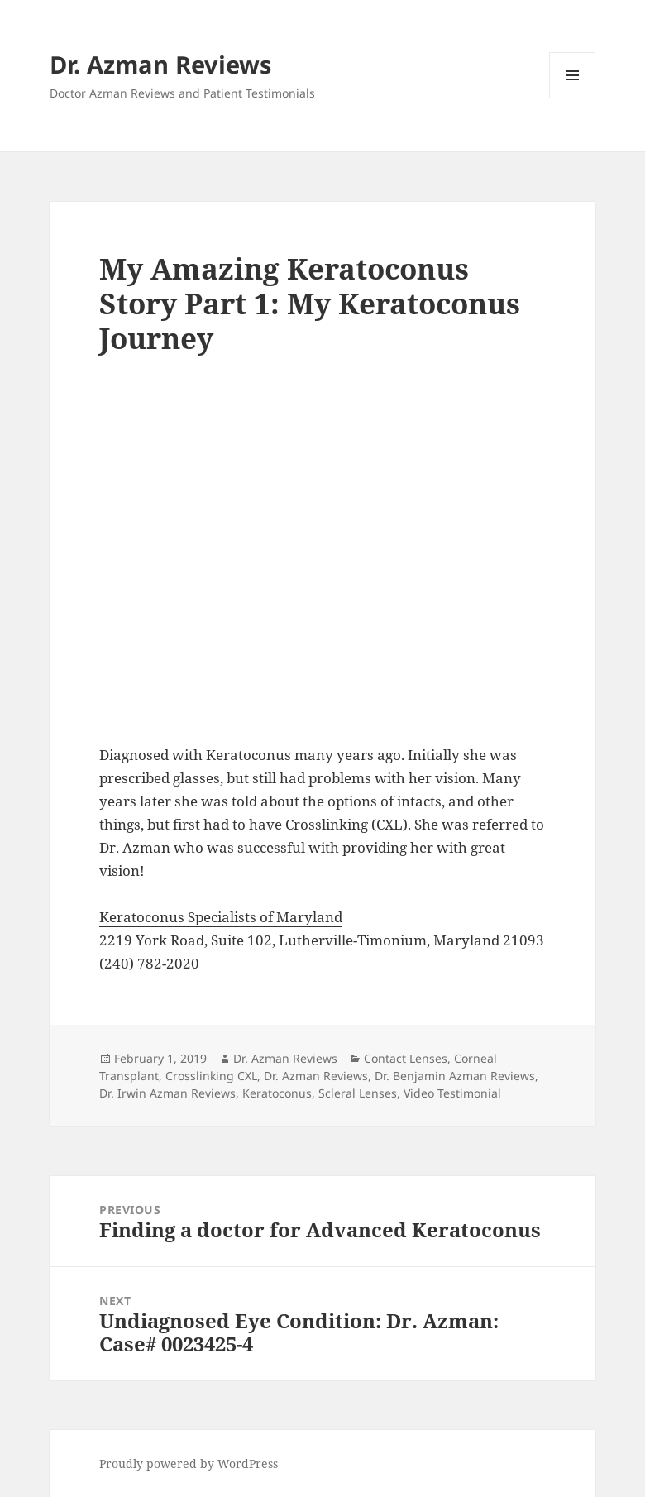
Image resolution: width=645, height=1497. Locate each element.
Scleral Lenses (357, 1093)
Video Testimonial (452, 1093)
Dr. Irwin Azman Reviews (167, 1093)
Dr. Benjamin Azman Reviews (455, 1075)
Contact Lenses (405, 1058)
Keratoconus (277, 1093)
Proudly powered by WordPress (188, 1463)
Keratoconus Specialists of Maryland (220, 916)
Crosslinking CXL (211, 1075)
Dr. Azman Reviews (160, 64)
